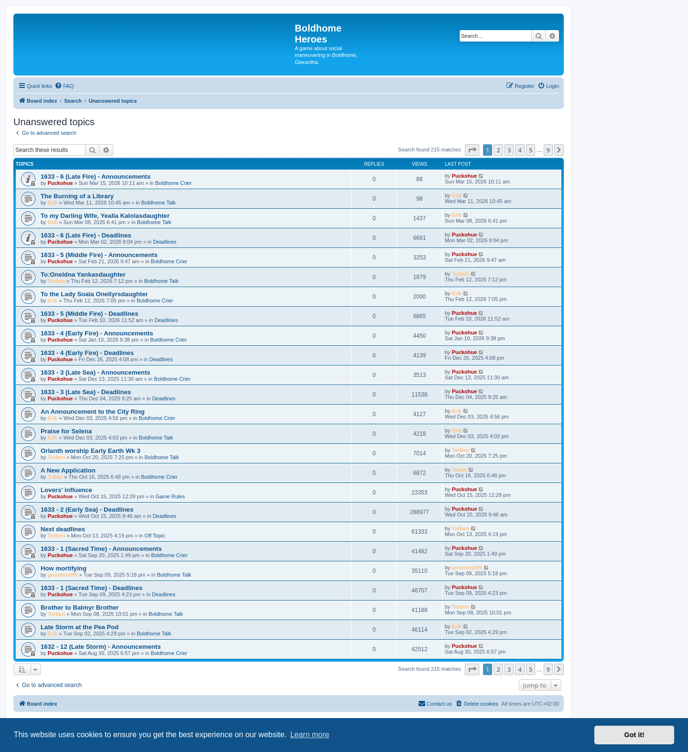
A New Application (68, 470)
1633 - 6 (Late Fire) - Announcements (95, 176)
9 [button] (548, 150)
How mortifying (63, 568)
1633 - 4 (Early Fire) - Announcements (97, 333)
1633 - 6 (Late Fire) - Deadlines (86, 235)
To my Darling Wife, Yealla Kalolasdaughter (105, 215)
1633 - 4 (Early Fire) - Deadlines (87, 352)
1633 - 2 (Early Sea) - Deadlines (87, 509)
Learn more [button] (309, 735)
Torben (56, 281)
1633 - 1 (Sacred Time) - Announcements (101, 548)
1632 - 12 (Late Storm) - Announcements (101, 646)
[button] (472, 150)
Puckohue (60, 183)
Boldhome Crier (173, 183)
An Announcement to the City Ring (93, 411)
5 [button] (530, 150)
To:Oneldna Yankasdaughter (83, 274)
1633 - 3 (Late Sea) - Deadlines (86, 392)
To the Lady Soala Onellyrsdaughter (94, 294)
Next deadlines (63, 529)
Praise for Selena (66, 431)
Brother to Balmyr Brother (79, 607)
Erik (53, 202)
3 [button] (509, 150)
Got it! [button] (634, 735)
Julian (55, 477)
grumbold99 (63, 575)
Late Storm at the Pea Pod (79, 627)
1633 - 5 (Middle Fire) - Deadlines (89, 313)
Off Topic (155, 535)
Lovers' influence (66, 490)
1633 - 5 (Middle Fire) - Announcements (99, 254)
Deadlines (164, 242)
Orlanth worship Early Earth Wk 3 (90, 450)
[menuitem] (64, 86)
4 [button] (519, 150)
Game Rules (170, 496)
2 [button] (498, 150)
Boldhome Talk (158, 202)
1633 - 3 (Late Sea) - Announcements (95, 372)
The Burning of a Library (77, 196)
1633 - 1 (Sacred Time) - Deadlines (91, 587)
